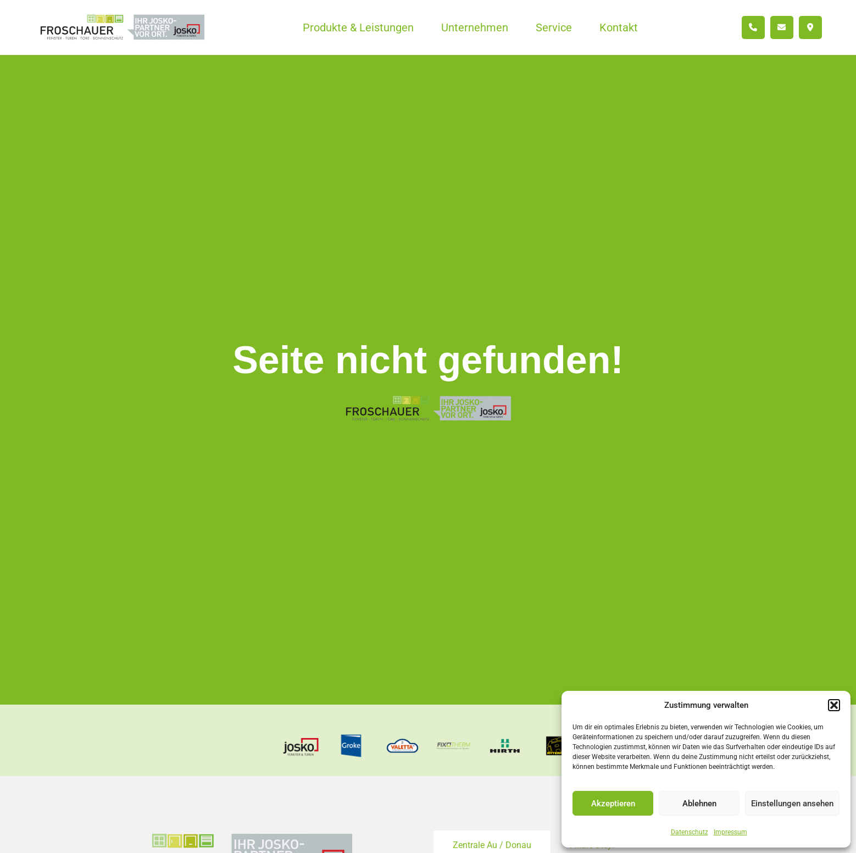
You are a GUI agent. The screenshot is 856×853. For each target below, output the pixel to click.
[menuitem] (358, 27)
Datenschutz (689, 832)
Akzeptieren (613, 803)
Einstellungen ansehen (792, 803)
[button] (834, 705)
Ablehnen (699, 803)
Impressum (730, 832)
